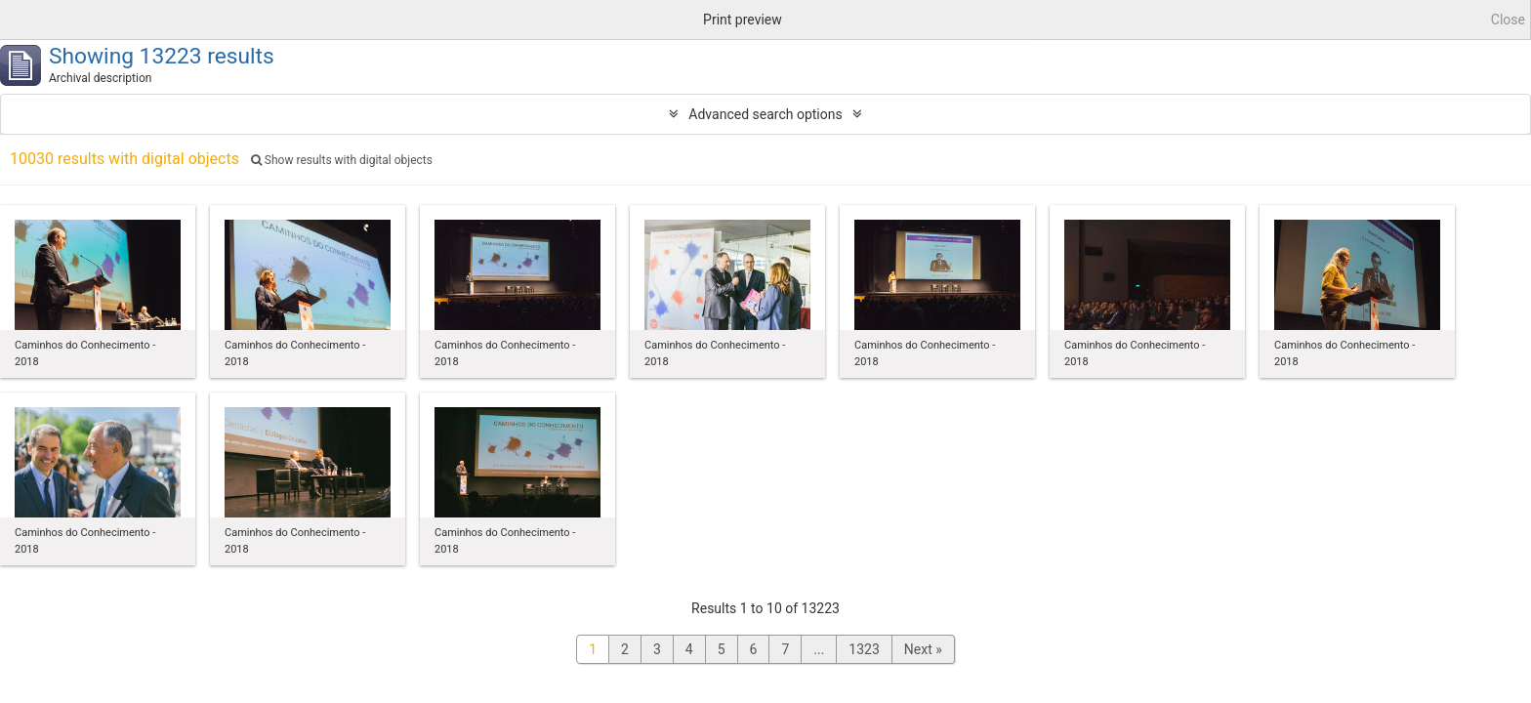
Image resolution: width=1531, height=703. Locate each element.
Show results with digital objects (342, 160)
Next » (923, 649)
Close (1508, 19)
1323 (863, 649)
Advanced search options (765, 114)
